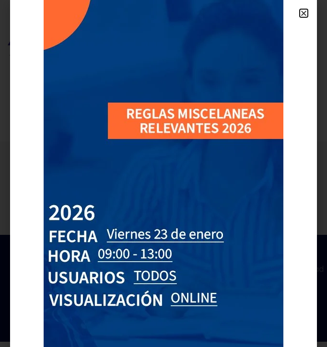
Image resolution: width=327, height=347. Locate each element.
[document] (163, 173)
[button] (303, 13)
